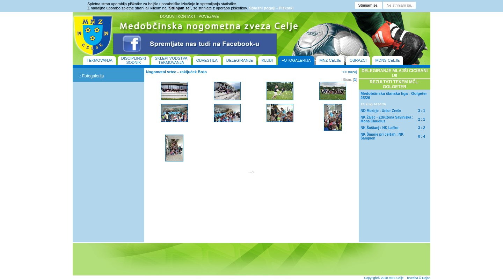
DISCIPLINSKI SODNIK (133, 60)
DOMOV (167, 16)
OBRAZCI (358, 60)
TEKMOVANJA (99, 60)
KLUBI (267, 60)
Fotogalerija (93, 76)
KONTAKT (187, 16)
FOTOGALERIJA (296, 60)
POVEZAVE (208, 16)
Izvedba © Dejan (418, 278)
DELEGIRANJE (239, 60)
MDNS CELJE (388, 60)
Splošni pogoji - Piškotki (271, 8)
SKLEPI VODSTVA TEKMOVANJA (171, 60)
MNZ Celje (396, 278)
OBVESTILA (207, 60)
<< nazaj (349, 72)
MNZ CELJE (330, 60)
